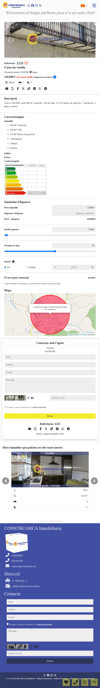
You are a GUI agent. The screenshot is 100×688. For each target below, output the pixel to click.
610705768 (50, 351)
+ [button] (8, 297)
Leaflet (70, 335)
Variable (32, 267)
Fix (8, 267)
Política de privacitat (45, 678)
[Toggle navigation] (94, 5)
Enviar (50, 416)
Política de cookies (61, 678)
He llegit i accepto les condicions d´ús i (26, 407)
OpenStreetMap (81, 335)
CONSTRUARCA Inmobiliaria (23, 678)
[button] (5, 480)
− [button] (8, 301)
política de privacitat (39, 407)
